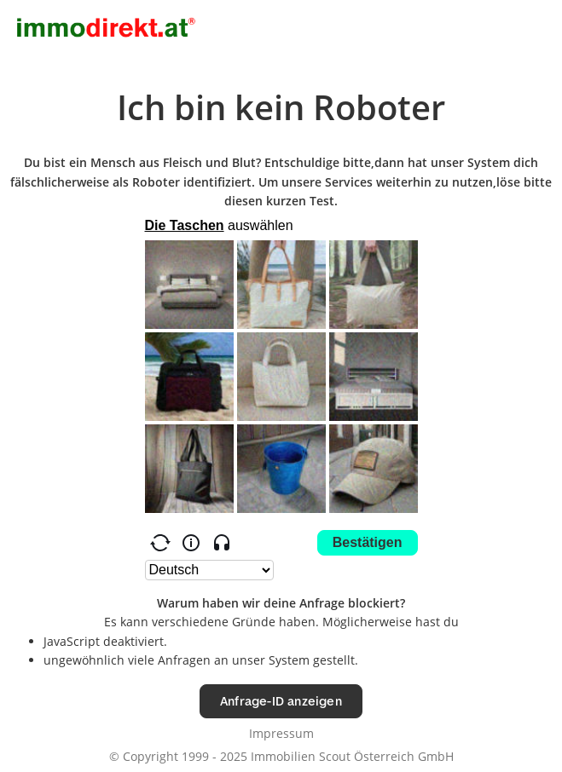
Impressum (281, 733)
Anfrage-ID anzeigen (281, 701)
